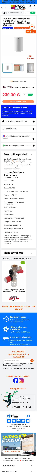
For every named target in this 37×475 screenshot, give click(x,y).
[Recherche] (4, 13)
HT (25, 95)
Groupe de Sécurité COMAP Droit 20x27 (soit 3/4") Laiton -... (14, 291)
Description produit (18, 154)
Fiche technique (18, 253)
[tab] (18, 128)
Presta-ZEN (29, 460)
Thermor (15, 161)
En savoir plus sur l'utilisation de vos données (18, 368)
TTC (30, 95)
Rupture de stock (18, 101)
